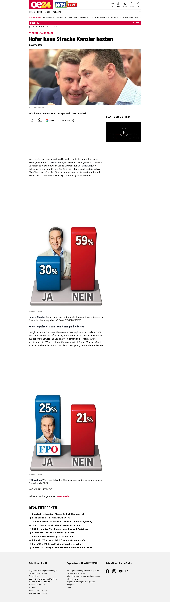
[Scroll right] (140, 17)
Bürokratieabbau (103, 18)
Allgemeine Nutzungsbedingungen (43, 570)
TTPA (69, 587)
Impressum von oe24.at (38, 590)
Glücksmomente (48, 18)
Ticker (32, 12)
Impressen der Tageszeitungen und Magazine (81, 583)
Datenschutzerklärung (38, 573)
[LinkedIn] (127, 571)
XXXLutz (93, 18)
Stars (47, 12)
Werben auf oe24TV (37, 584)
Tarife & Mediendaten (76, 573)
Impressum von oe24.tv (38, 593)
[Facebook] (107, 571)
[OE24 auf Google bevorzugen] (73, 120)
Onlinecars (59, 18)
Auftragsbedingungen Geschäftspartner (83, 570)
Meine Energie (83, 18)
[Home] (30, 27)
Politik (34, 22)
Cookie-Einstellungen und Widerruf (43, 579)
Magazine (57, 12)
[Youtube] (120, 571)
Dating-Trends (116, 18)
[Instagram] (114, 571)
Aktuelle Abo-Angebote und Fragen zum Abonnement (83, 578)
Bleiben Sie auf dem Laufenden (119, 563)
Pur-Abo (32, 587)
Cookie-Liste (34, 576)
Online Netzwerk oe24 (38, 563)
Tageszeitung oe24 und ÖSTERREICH (82, 563)
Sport (40, 12)
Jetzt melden (63, 496)
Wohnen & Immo (71, 18)
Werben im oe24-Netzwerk (39, 581)
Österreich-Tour (127, 18)
